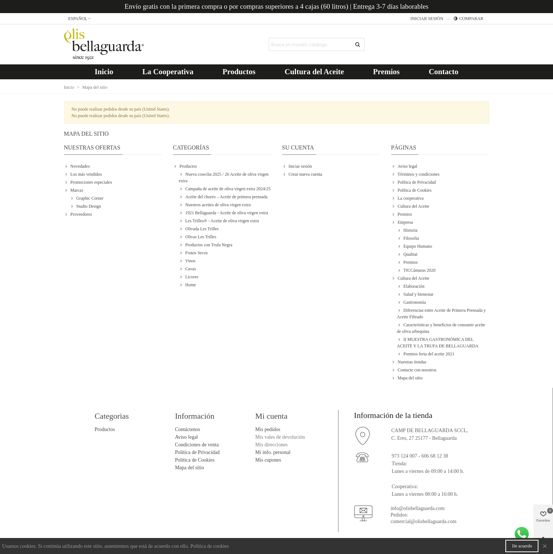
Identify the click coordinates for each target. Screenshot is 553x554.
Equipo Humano (414, 246)
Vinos (187, 261)
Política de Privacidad (413, 182)
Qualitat (407, 254)
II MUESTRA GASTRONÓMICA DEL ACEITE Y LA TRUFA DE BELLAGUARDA (437, 342)
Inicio (104, 71)
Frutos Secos (193, 253)
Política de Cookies (411, 190)
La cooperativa (407, 198)
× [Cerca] (544, 546)
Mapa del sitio (407, 378)
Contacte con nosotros (414, 370)
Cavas (187, 269)
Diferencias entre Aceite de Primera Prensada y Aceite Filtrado (441, 313)
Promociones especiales (88, 182)
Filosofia (408, 238)
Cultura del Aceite (314, 71)
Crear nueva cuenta (302, 174)
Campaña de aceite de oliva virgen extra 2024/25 (225, 189)
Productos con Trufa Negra (206, 245)
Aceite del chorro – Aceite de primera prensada (223, 197)
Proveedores (78, 214)
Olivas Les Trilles (197, 237)
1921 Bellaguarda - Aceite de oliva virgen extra (223, 213)
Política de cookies (210, 546)
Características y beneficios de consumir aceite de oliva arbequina (441, 328)
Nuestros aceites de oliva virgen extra (215, 205)
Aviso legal (404, 166)
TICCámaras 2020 (416, 270)
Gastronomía (411, 302)
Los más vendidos (83, 174)
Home (187, 285)
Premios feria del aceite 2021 (425, 354)
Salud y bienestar (415, 294)
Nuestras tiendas (408, 362)
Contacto (443, 71)
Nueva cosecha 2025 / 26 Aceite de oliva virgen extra (224, 177)
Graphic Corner (87, 198)
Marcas (73, 190)
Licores (189, 277)
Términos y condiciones (415, 174)
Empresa (402, 222)
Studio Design (85, 206)
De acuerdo (522, 546)
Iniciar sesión (297, 166)
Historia (407, 230)
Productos (239, 71)
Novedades (77, 166)
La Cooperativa (168, 71)
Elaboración (411, 286)
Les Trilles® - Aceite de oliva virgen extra (219, 221)
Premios (386, 71)
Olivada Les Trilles (199, 229)
